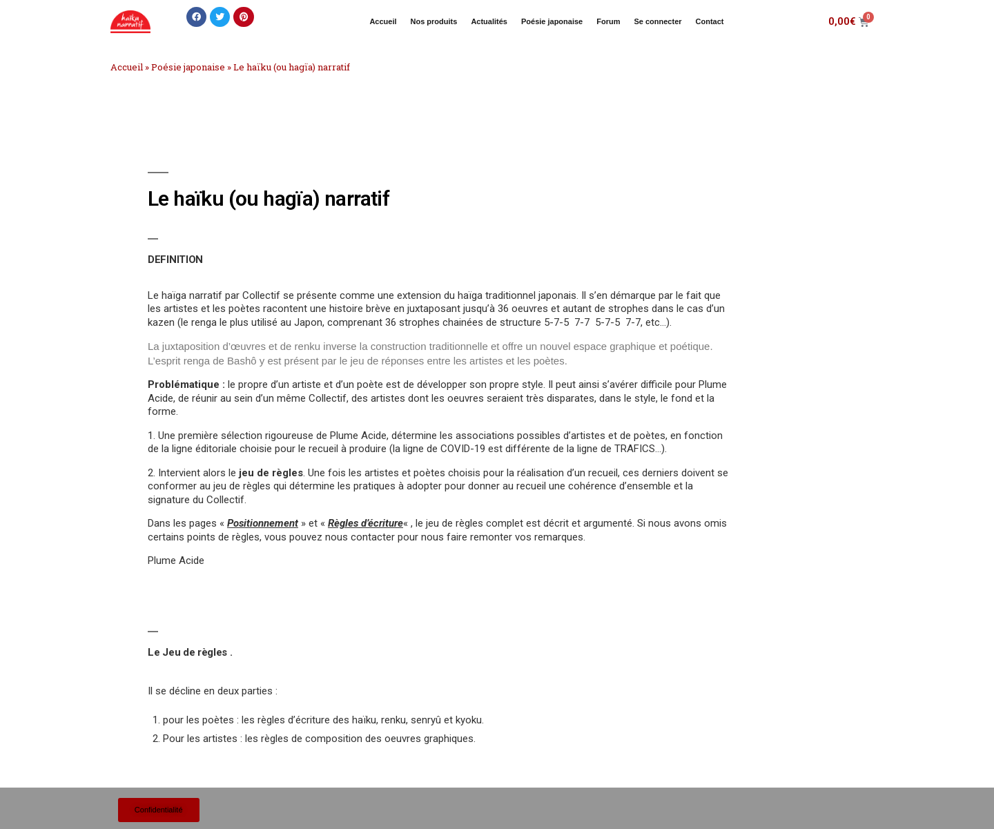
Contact (710, 21)
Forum (608, 21)
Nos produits (434, 21)
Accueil (382, 21)
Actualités (489, 21)
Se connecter (657, 21)
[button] (196, 17)
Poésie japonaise (552, 21)
